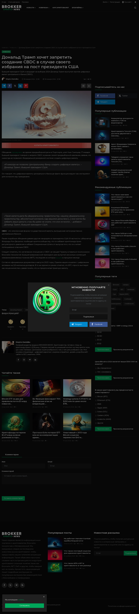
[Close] (108, 285)
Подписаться (88, 317)
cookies (21, 600)
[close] (44, 597)
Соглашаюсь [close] (25, 606)
